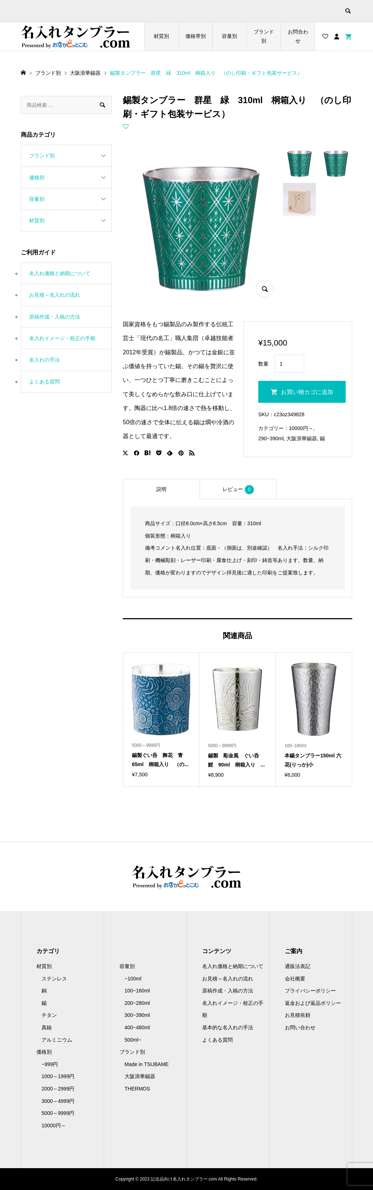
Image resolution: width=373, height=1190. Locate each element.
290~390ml (271, 438)
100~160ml (137, 991)
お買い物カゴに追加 (307, 392)
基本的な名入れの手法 (227, 1027)
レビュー (238, 489)
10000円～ (301, 428)
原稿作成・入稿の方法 (54, 317)
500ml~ (133, 1040)
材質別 (161, 36)
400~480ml (137, 1027)
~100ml (133, 979)
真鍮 (47, 1027)
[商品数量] (289, 364)
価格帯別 (195, 36)
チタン (49, 1015)
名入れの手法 (44, 360)
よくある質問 (44, 382)
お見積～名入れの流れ (54, 295)
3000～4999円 (58, 1101)
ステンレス (54, 979)
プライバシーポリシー (310, 991)
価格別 (36, 177)
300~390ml (137, 1015)
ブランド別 (264, 36)
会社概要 (295, 979)
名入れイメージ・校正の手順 (62, 338)
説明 (161, 489)
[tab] (161, 489)
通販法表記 (297, 966)
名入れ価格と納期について (59, 273)
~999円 (50, 1064)
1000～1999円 (58, 1076)
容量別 (229, 36)
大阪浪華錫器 (301, 438)
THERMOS (137, 1089)
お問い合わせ (300, 1027)
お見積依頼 (297, 1015)
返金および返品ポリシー (313, 1003)
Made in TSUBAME (147, 1064)
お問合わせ (298, 36)
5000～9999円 (58, 1113)
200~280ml (137, 1003)
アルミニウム (57, 1040)
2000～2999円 (58, 1089)
